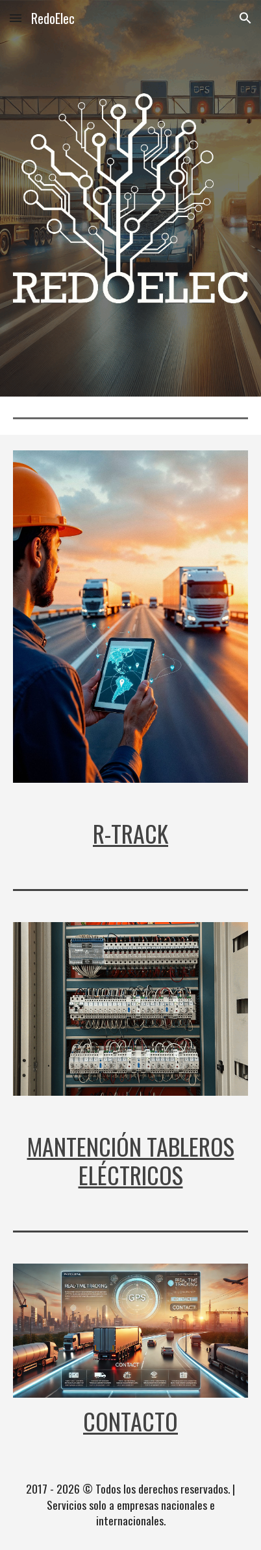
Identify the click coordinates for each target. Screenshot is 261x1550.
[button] (15, 18)
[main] (131, 833)
